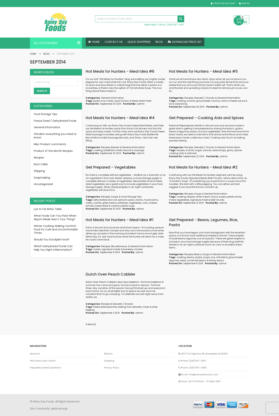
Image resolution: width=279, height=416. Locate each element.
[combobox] (139, 19)
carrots (97, 202)
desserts (137, 306)
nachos (215, 100)
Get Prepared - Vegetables (111, 167)
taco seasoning (178, 103)
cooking (181, 100)
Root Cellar (41, 164)
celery (89, 202)
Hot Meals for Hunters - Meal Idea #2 (203, 167)
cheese (153, 202)
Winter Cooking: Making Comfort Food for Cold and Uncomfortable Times (56, 229)
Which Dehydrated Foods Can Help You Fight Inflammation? (53, 248)
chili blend (222, 257)
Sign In (245, 3)
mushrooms (151, 199)
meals (109, 100)
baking (122, 306)
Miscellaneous (119, 246)
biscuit (127, 150)
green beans (109, 202)
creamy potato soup (122, 205)
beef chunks (217, 199)
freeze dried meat (141, 100)
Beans (197, 254)
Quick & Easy (121, 100)
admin (141, 103)
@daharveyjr (59, 408)
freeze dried (101, 205)
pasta (96, 100)
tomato (90, 205)
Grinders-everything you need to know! (55, 136)
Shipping (39, 171)
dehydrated (100, 199)
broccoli (112, 199)
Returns (108, 353)
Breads (115, 147)
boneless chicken (133, 249)
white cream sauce (207, 196)
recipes (181, 150)
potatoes (123, 202)
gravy (230, 150)
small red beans (196, 260)
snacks (191, 100)
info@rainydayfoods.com (203, 374)
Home (33, 53)
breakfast (109, 150)
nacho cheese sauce (233, 100)
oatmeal (192, 153)
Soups (114, 196)
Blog (46, 53)
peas (131, 199)
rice (103, 100)
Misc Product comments (50, 144)
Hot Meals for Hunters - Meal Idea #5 (203, 71)
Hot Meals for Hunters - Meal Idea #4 (120, 117)
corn (145, 202)
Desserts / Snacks (204, 97)
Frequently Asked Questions (45, 367)
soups (222, 196)
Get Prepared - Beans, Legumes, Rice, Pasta (203, 222)
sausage (139, 150)
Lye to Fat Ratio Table (48, 209)
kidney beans (216, 260)
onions (139, 199)
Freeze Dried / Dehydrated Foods (55, 121)
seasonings (219, 150)
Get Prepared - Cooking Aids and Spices (206, 117)
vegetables (135, 202)
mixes (146, 306)
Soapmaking (42, 177)
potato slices (234, 196)
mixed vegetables (179, 199)
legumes (174, 260)
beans (190, 257)
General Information (112, 97)
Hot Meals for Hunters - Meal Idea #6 (120, 71)
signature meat (199, 199)
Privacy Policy (111, 367)
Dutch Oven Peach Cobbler (110, 274)
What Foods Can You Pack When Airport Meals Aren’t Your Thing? (55, 217)
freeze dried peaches (105, 306)
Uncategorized (43, 184)
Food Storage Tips (131, 196)
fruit (129, 306)
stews (183, 260)
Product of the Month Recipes (53, 151)
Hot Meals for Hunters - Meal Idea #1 (119, 219)
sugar (198, 150)
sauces (207, 150)
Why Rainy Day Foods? (43, 360)
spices (238, 150)
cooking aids (176, 153)
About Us (35, 353)
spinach (123, 199)
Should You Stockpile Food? (51, 240)
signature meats (110, 249)
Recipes (188, 97)
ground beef (203, 100)
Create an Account (224, 3)
